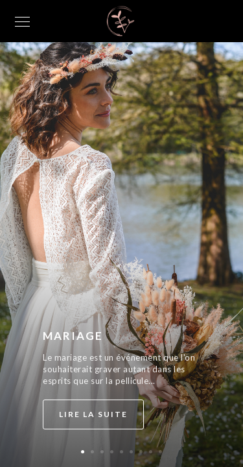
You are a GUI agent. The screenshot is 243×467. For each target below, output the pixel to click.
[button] (82, 451)
